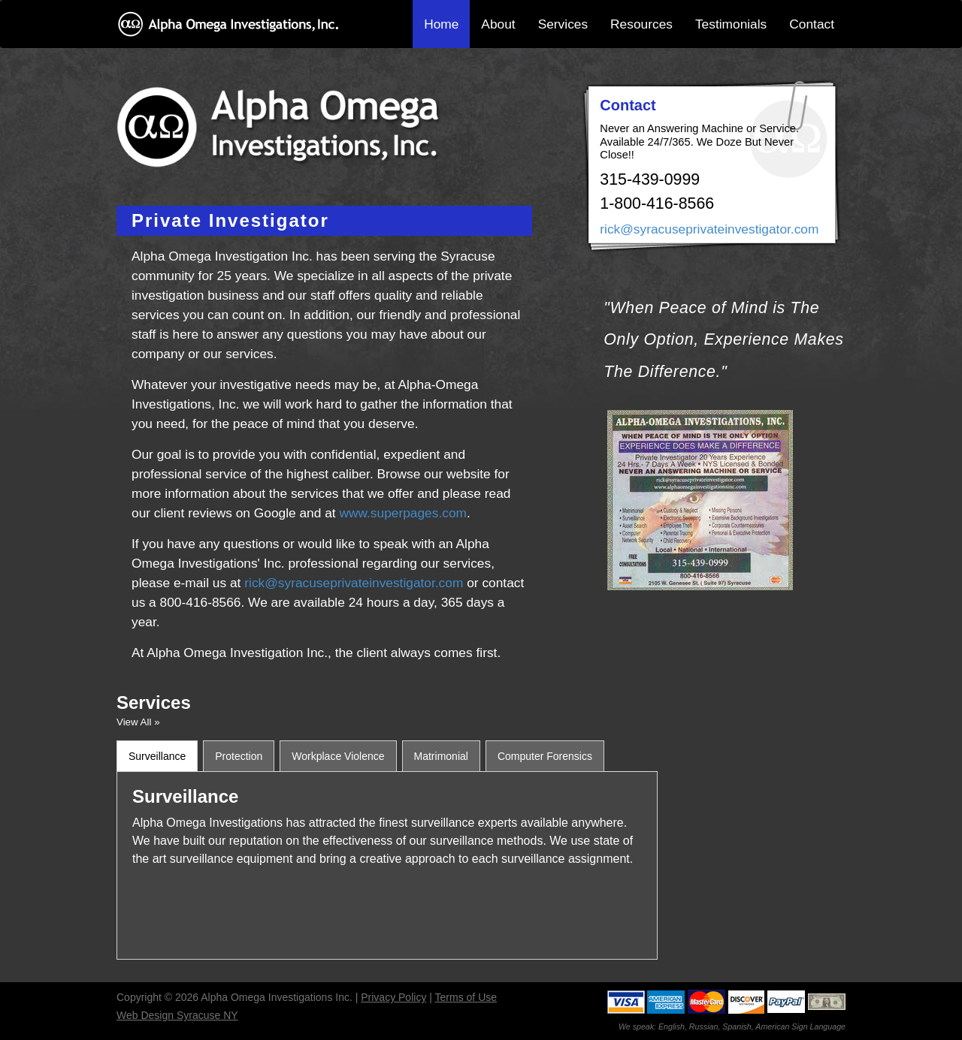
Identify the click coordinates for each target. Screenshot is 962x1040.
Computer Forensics (545, 756)
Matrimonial (441, 756)
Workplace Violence (338, 756)
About (498, 24)
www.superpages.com (403, 512)
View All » (138, 722)
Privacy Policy (393, 997)
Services (563, 24)
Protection (238, 756)
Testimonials (731, 24)
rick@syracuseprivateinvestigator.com (353, 582)
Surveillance (157, 756)
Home (441, 24)
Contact (811, 24)
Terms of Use (466, 997)
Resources (641, 24)
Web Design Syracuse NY (177, 1015)
